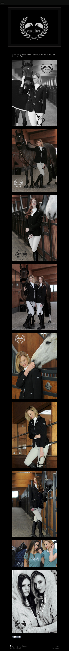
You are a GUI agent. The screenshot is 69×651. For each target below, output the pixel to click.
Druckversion (15, 646)
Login (57, 646)
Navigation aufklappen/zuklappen (34, 2)
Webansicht (55, 648)
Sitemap (24, 646)
